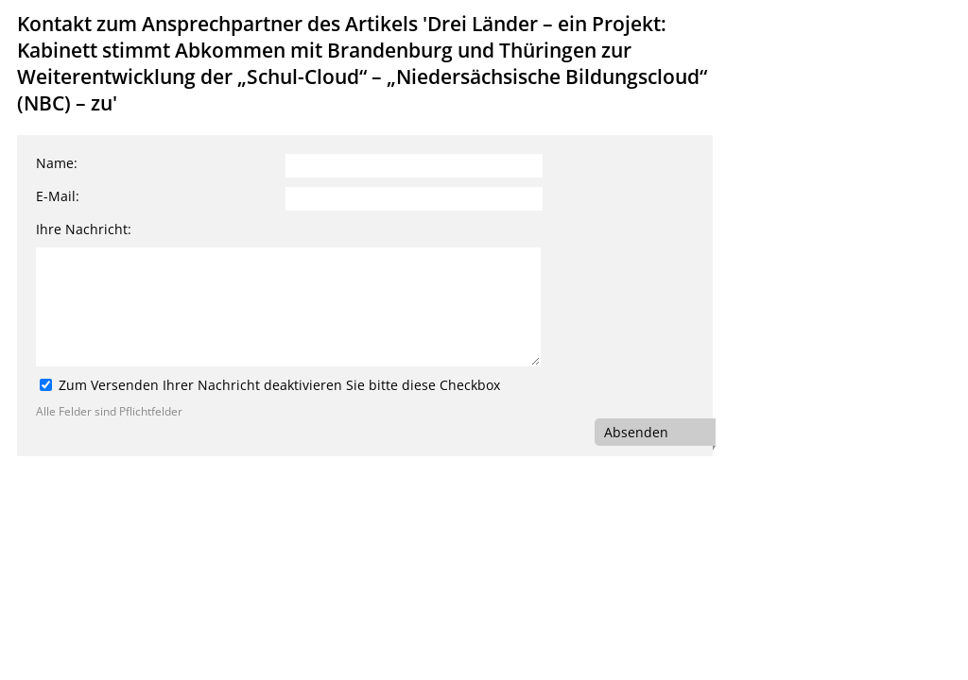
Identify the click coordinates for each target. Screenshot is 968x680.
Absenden (636, 432)
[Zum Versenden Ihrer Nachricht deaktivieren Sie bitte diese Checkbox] (46, 385)
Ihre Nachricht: (83, 229)
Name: (57, 163)
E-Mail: (57, 196)
